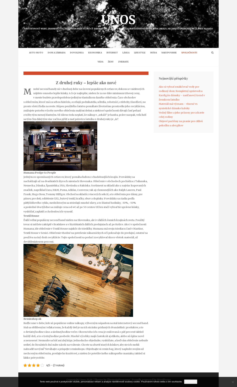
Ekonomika (95, 52)
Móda (153, 52)
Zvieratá (123, 61)
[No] (232, 382)
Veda (100, 61)
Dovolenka (77, 52)
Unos (118, 22)
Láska (125, 52)
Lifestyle (140, 52)
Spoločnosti (189, 52)
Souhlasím (190, 381)
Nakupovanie (169, 52)
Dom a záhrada (56, 52)
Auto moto (36, 52)
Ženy (111, 61)
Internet (112, 52)
